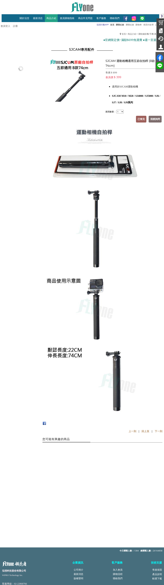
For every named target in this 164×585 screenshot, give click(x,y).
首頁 (124, 33)
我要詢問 (155, 119)
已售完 (141, 119)
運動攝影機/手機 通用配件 (150, 33)
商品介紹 (132, 33)
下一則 (158, 431)
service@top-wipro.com (25, 550)
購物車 (138, 24)
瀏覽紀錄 (130, 24)
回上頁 (145, 431)
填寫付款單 (148, 24)
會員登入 (5, 26)
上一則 (132, 431)
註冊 (15, 26)
